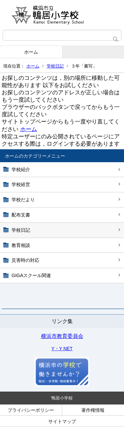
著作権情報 (92, 410)
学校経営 (21, 184)
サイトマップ (62, 421)
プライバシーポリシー (31, 410)
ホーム (31, 52)
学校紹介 (21, 169)
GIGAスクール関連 (31, 275)
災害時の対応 (25, 260)
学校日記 (55, 66)
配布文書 (21, 214)
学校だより (23, 199)
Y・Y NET (61, 348)
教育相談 (21, 245)
